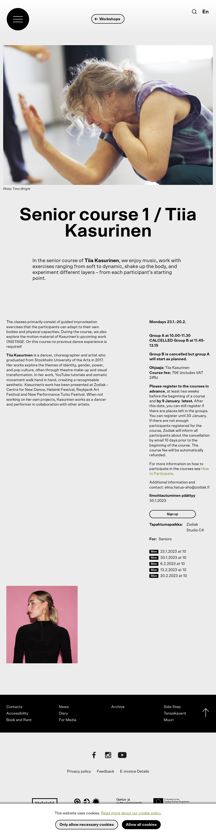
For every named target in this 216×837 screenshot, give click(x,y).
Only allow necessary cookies (86, 825)
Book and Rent (19, 720)
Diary (63, 713)
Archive (117, 707)
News (64, 707)
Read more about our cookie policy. (131, 813)
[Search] (194, 11)
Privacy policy (79, 771)
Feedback (105, 771)
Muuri (169, 720)
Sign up (172, 514)
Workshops (107, 19)
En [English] (205, 11)
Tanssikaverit (175, 713)
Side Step (172, 707)
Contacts (14, 707)
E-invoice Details (134, 771)
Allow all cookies (141, 825)
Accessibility (17, 713)
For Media (67, 720)
